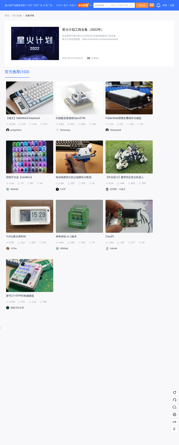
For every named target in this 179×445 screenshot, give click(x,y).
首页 (30, 5)
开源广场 (37, 5)
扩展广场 (47, 5)
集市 (66, 5)
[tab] (17, 72)
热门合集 (17, 15)
